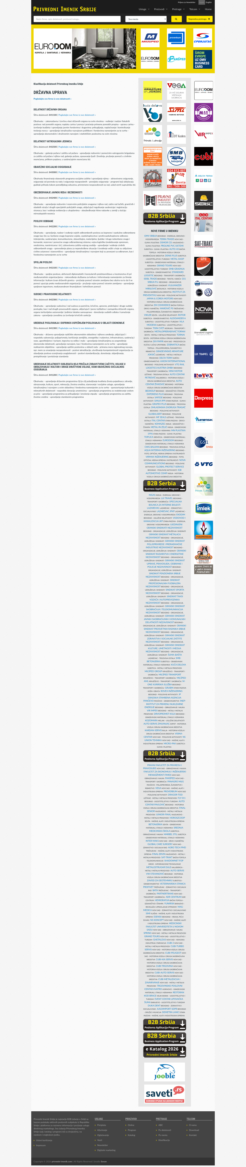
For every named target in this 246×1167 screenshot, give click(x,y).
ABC (160, 1125)
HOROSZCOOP (177, 817)
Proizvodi (159, 9)
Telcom (193, 9)
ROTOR (181, 315)
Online (131, 1125)
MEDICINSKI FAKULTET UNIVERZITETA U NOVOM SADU (164, 926)
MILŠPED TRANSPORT (170, 674)
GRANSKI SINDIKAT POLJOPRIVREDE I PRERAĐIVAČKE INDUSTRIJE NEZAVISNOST (165, 544)
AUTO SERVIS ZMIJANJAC (157, 723)
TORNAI (181, 334)
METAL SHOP (177, 259)
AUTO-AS (174, 249)
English (209, 2)
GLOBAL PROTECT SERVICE (170, 466)
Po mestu (162, 1135)
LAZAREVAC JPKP (166, 511)
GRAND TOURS (164, 265)
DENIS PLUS (171, 255)
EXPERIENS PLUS (155, 394)
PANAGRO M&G (175, 781)
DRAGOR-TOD (175, 794)
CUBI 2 (170, 943)
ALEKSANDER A (178, 318)
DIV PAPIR (158, 341)
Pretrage (177, 9)
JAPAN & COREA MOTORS (160, 298)
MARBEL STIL (170, 834)
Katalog (131, 1135)
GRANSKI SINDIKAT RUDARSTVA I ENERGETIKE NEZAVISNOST (166, 553)
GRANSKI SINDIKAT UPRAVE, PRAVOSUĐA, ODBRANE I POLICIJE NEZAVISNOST (166, 563)
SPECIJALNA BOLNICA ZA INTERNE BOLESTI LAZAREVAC (164, 504)
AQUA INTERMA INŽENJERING (159, 450)
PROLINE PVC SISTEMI (172, 245)
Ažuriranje (102, 1130)
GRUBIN (169, 687)
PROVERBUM (170, 791)
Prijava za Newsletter (186, 2)
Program (132, 1130)
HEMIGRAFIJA (162, 900)
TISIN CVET (158, 328)
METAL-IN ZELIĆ (159, 427)
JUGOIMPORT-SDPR (167, 1008)
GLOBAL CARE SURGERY (159, 844)
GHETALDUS (159, 939)
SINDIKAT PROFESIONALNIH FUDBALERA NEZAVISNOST (163, 583)
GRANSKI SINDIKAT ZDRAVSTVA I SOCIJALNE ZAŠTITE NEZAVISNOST (165, 638)
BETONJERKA (155, 824)
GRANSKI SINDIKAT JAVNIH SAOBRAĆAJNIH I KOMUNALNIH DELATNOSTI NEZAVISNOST (164, 619)
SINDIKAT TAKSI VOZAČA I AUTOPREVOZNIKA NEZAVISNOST (164, 599)
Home (208, 9)
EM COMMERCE (162, 305)
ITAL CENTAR (158, 420)
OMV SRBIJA (150, 235)
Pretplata (101, 1125)
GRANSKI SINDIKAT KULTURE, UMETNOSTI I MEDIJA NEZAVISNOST (165, 648)
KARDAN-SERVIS (153, 730)
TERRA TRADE (167, 239)
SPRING (147, 933)
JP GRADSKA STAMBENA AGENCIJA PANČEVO (162, 697)
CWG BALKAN (152, 446)
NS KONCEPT (157, 920)
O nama (193, 1125)
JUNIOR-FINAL (163, 814)
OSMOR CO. (166, 242)
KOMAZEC (160, 423)
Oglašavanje (103, 1135)
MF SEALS (161, 417)
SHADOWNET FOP (173, 860)
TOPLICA (148, 437)
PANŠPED (170, 778)
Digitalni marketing (106, 1150)
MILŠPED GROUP (153, 671)
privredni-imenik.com (62, 1161)
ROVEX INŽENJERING (171, 691)
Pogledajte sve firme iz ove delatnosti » (52, 98)
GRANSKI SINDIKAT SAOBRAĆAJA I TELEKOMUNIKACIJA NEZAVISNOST (165, 609)
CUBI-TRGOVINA (164, 966)
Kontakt (193, 1135)
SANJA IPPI (160, 400)
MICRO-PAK (170, 743)
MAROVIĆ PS (166, 308)
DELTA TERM (165, 357)
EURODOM (168, 440)
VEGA (158, 788)
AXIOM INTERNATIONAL (172, 361)
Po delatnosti (164, 1130)
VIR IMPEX (152, 710)
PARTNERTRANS (165, 893)
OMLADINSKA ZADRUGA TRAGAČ (168, 407)
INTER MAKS (152, 840)
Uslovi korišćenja (44, 1140)
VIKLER (148, 315)
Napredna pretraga (199, 19)
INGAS (152, 495)
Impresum (41, 1145)
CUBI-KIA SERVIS (164, 959)
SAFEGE (159, 397)
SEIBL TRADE (150, 278)
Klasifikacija (164, 1140)
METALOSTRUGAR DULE (158, 867)
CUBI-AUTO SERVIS (164, 972)
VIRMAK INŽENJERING (157, 456)
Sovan (104, 1161)
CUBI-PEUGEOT (173, 952)
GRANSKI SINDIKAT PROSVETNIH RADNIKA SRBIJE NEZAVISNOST (165, 628)
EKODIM (180, 514)
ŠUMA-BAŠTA (175, 654)
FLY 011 (182, 798)
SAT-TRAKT (167, 857)
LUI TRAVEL (167, 498)
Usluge (142, 9)
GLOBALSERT (155, 414)
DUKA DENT (154, 1005)
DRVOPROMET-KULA (165, 713)
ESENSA (158, 916)
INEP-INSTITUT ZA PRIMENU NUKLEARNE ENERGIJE (165, 703)
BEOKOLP (150, 390)
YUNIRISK (169, 903)
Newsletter (102, 1145)
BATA (155, 890)
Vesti (99, 1140)
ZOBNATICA (173, 344)
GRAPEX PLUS (159, 404)
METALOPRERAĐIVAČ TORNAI (170, 331)
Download (194, 1130)
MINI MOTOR (175, 371)
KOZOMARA (151, 720)
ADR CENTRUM (174, 897)
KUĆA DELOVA (178, 664)
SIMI (148, 913)
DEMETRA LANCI (170, 1012)
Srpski (201, 2)
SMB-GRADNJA (177, 268)
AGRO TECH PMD (177, 847)
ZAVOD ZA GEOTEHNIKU (160, 880)
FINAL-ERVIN (158, 854)
